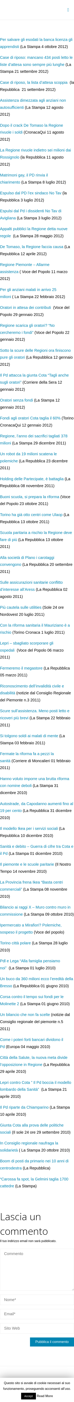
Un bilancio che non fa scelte (25, 1014)
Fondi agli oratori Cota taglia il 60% (30, 418)
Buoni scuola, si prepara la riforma (29, 497)
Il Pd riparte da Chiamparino (24, 1107)
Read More (45, 1396)
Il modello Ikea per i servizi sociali (29, 828)
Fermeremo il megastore (21, 668)
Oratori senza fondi (16, 400)
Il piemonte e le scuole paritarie (27, 864)
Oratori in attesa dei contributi (26, 307)
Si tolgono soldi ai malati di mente (29, 736)
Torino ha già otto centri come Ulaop (31, 515)
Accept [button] (28, 1396)
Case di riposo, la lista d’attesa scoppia (33, 82)
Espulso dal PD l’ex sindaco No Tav (30, 193)
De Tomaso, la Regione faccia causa (31, 247)
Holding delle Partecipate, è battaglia (32, 479)
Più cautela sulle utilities (20, 607)
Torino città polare (15, 943)
